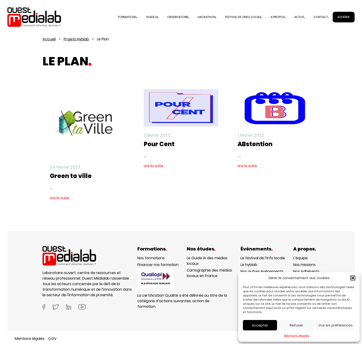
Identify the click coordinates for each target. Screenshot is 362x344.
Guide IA (152, 17)
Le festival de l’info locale (263, 258)
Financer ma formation (157, 264)
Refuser (296, 325)
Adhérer (343, 17)
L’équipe (300, 258)
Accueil (49, 39)
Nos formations (151, 258)
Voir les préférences (335, 325)
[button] (352, 278)
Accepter (260, 325)
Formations (127, 17)
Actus (299, 17)
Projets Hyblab (76, 39)
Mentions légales (296, 336)
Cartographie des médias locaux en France (209, 273)
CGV (52, 338)
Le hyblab (249, 264)
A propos (278, 17)
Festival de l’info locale (243, 17)
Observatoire (177, 17)
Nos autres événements (262, 271)
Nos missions (304, 264)
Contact (321, 17)
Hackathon (207, 17)
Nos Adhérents (306, 271)
